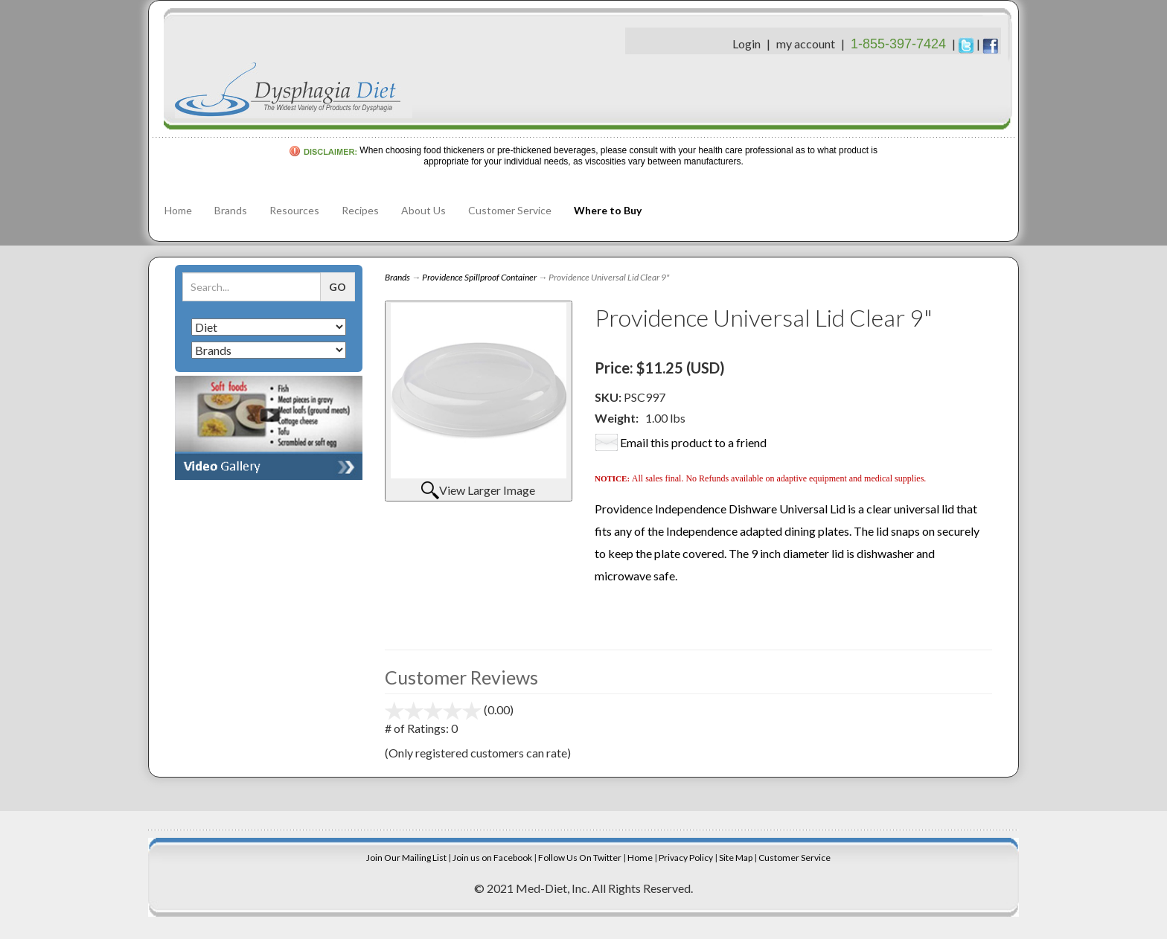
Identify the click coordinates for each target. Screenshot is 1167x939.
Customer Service (509, 210)
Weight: (617, 418)
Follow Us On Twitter (579, 857)
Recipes (360, 210)
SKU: (609, 397)
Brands (230, 210)
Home (178, 210)
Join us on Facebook (492, 857)
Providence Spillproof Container (479, 277)
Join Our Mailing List (406, 857)
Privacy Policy (686, 857)
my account (805, 43)
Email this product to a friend (693, 442)
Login (746, 43)
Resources (294, 210)
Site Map (735, 857)
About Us (423, 210)
